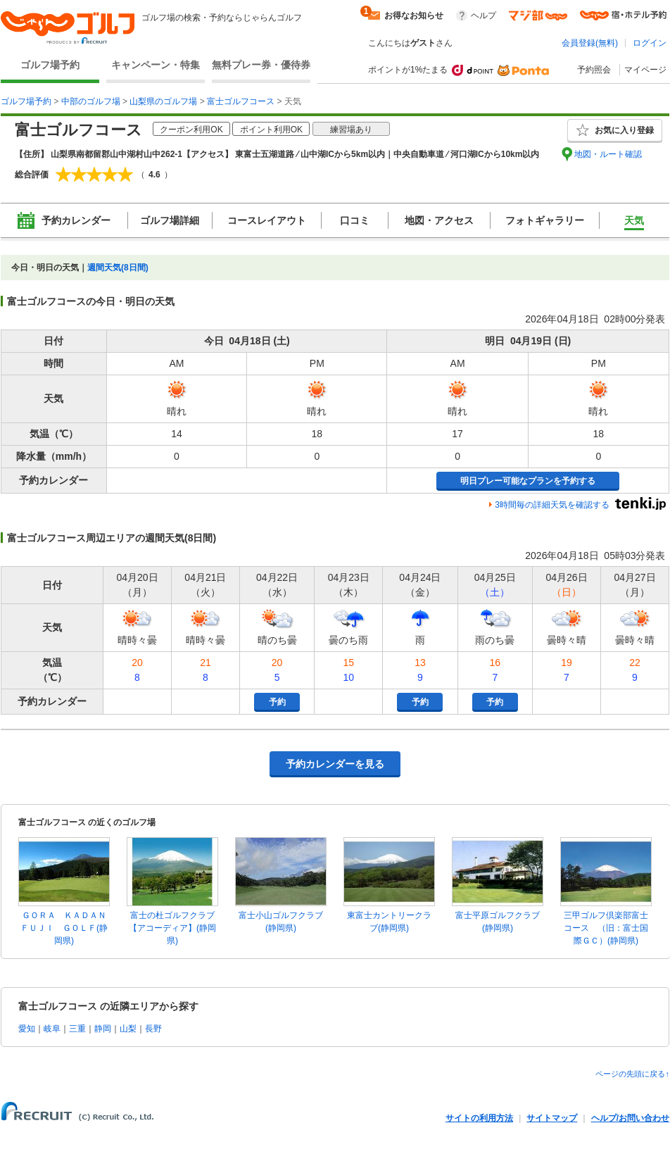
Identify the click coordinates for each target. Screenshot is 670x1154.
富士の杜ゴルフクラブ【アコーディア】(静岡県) (172, 928)
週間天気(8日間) (117, 267)
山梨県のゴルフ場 (163, 101)
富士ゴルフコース (240, 101)
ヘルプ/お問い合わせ (630, 1118)
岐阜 (52, 1029)
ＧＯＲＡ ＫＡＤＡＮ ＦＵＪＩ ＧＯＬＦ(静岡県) (67, 928)
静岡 (102, 1029)
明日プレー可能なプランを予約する (527, 481)
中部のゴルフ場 (90, 101)
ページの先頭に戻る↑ (632, 1074)
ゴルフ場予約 (50, 64)
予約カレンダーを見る (335, 764)
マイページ (645, 70)
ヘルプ (483, 15)
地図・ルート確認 (608, 154)
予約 (277, 702)
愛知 (26, 1029)
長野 (153, 1029)
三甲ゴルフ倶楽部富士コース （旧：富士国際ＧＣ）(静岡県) (606, 928)
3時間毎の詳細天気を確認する (552, 505)
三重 (77, 1029)
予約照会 (594, 70)
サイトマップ (551, 1118)
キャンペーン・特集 (155, 64)
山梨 (128, 1029)
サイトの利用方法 (479, 1118)
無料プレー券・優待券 (261, 64)
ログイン (649, 43)
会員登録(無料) (590, 43)
